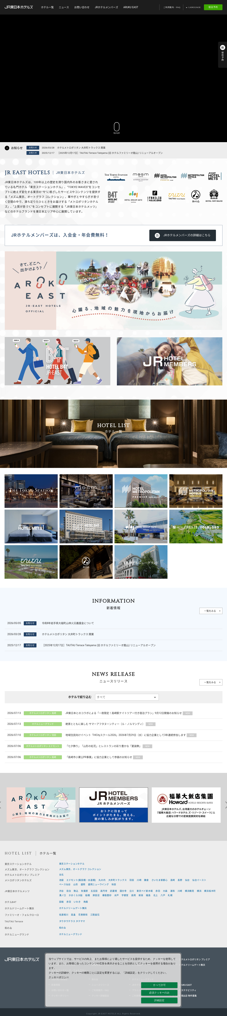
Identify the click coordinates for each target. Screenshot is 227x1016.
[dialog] (113, 980)
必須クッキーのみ (159, 992)
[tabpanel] (41, 805)
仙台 (187, 880)
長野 (180, 880)
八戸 (163, 895)
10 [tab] (135, 825)
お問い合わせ (81, 7)
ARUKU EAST (130, 7)
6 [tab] (113, 825)
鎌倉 (146, 880)
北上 (155, 895)
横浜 (199, 891)
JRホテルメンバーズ (106, 7)
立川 (131, 891)
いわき (77, 902)
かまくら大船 (76, 895)
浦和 (172, 891)
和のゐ (62, 928)
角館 (85, 902)
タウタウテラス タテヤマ (72, 921)
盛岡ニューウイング (98, 884)
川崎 (139, 880)
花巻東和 (83, 915)
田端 (61, 902)
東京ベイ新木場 (145, 891)
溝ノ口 (62, 895)
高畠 (73, 915)
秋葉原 (84, 891)
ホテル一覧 (47, 7)
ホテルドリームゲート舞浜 (73, 908)
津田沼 (96, 895)
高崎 (172, 880)
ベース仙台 (65, 884)
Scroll (117, 127)
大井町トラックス (117, 880)
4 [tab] (103, 825)
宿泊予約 (213, 7)
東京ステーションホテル (72, 864)
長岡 (133, 895)
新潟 (141, 895)
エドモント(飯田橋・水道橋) (81, 880)
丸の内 (102, 880)
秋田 (114, 884)
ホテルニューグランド (70, 934)
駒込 (76, 891)
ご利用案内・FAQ (171, 7)
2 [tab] (92, 825)
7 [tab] (119, 825)
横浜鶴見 (189, 891)
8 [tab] (124, 825)
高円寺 (103, 891)
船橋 (87, 895)
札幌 (170, 895)
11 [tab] (141, 825)
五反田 (94, 891)
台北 (61, 874)
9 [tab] (130, 825)
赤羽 (158, 891)
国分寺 (123, 891)
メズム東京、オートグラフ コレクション (80, 869)
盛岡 (83, 884)
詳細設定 (159, 1000)
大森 (165, 891)
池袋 (61, 880)
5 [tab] (108, 825)
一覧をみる (210, 611)
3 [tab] (97, 825)
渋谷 (61, 891)
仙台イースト (199, 880)
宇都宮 (125, 895)
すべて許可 (159, 985)
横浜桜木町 (210, 891)
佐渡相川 (63, 915)
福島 (148, 895)
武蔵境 (113, 891)
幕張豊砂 (107, 895)
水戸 (116, 895)
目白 (68, 891)
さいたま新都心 (160, 880)
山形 (75, 884)
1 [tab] (86, 825)
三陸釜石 (95, 915)
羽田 (131, 880)
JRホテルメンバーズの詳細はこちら (186, 235)
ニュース (64, 7)
